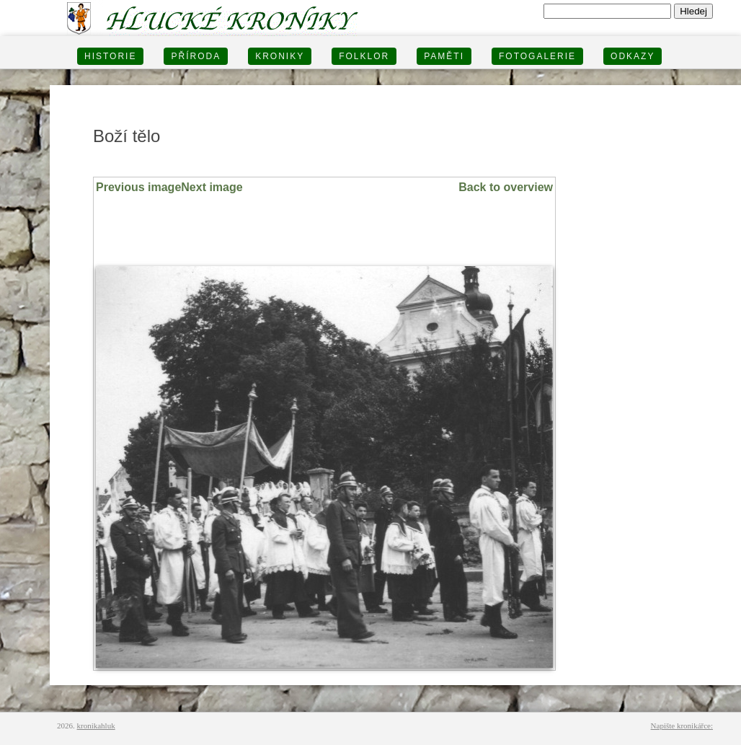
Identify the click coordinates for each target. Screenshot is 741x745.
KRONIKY (279, 56)
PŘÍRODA (196, 56)
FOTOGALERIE (537, 56)
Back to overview (505, 187)
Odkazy (633, 56)
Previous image (138, 187)
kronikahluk (96, 725)
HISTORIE (110, 56)
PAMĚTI (444, 56)
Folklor (364, 56)
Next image (211, 187)
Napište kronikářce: (682, 725)
